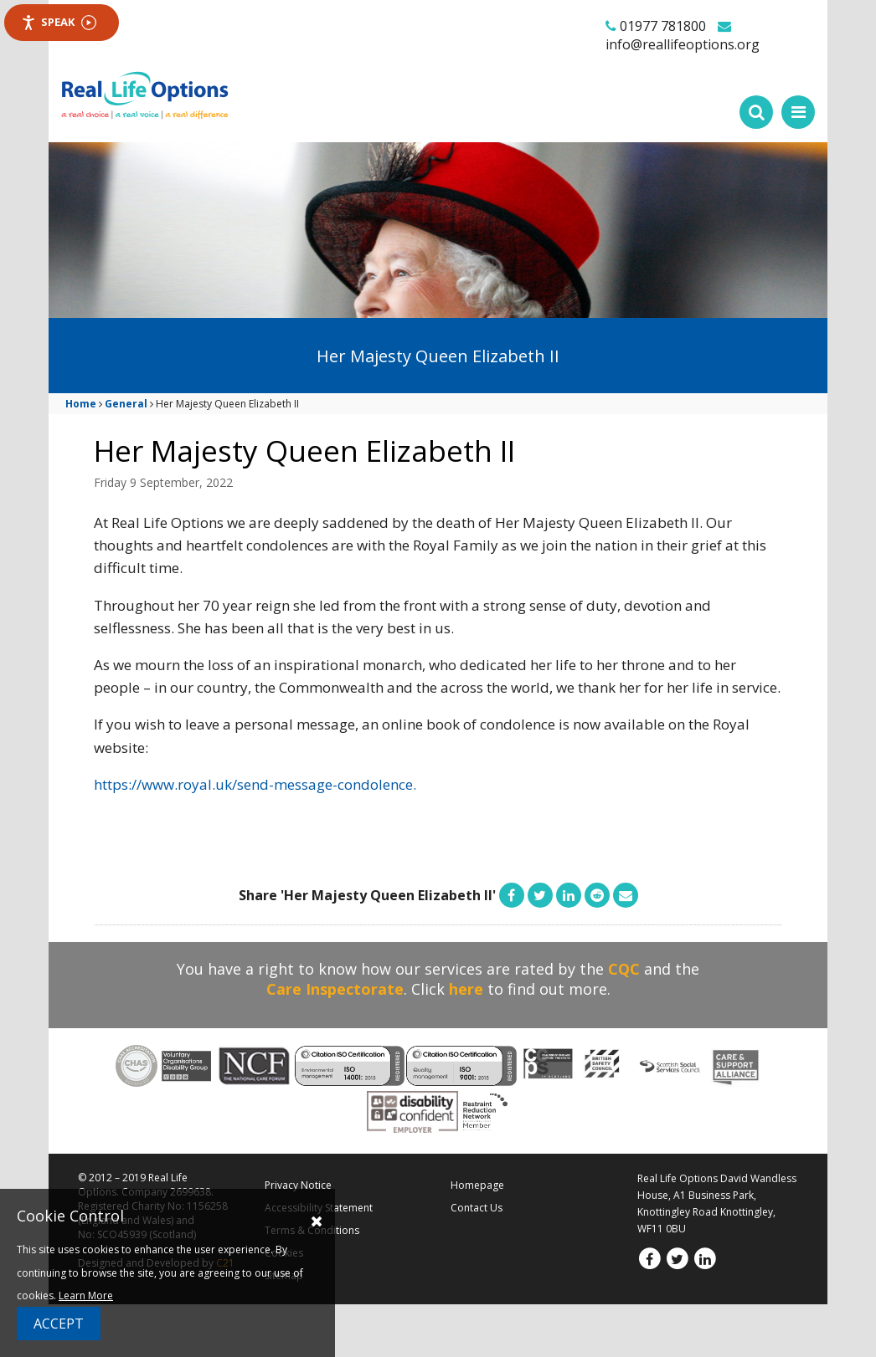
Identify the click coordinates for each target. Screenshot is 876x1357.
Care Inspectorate (335, 989)
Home (80, 404)
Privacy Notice (298, 1185)
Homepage (477, 1185)
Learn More (86, 1295)
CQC (624, 969)
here (466, 989)
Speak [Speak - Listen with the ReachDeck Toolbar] (58, 22)
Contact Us (476, 1208)
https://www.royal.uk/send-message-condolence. (255, 784)
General (126, 404)
